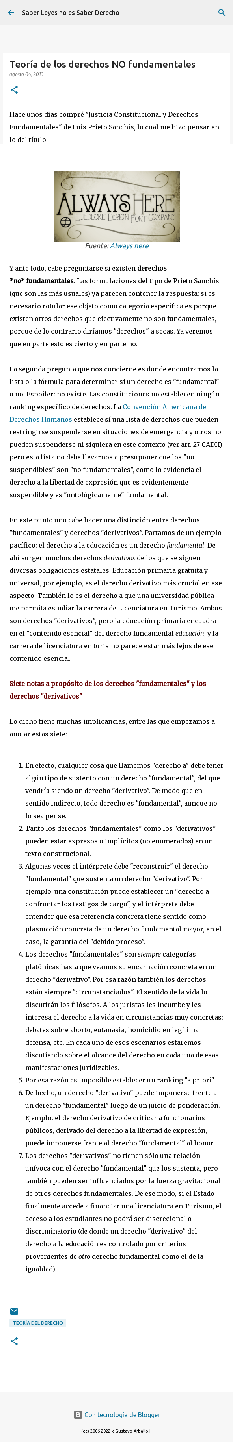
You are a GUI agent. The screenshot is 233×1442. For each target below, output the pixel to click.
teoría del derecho (38, 1323)
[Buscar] (222, 12)
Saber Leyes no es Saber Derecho (70, 12)
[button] (14, 90)
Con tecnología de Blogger (116, 1414)
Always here (129, 245)
